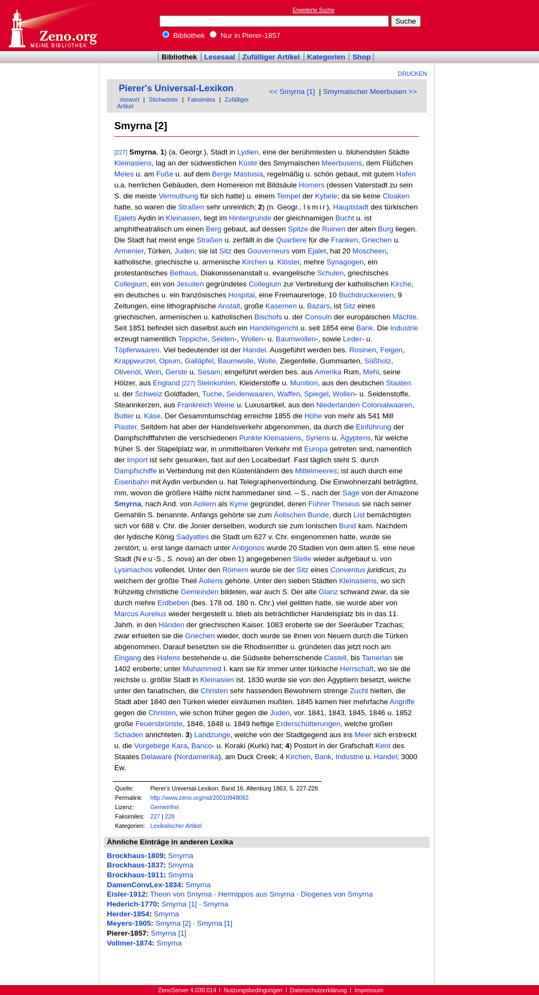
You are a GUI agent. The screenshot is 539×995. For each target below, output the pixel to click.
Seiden (223, 339)
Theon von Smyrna (181, 894)
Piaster (125, 427)
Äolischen (290, 515)
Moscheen (370, 251)
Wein (153, 372)
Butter (124, 416)
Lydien (247, 152)
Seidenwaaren (249, 394)
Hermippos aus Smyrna (256, 894)
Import (137, 460)
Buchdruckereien (366, 295)
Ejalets (125, 218)
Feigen (391, 350)
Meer (363, 735)
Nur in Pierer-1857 (245, 35)
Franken (344, 240)
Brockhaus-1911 (135, 875)
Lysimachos (133, 570)
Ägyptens (355, 438)
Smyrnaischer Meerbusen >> (370, 91)
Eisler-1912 (126, 894)
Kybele (326, 196)
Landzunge (212, 735)
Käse (152, 416)
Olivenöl (127, 372)
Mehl (371, 372)
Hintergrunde (250, 218)
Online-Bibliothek (52, 25)
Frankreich (195, 405)
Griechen (377, 240)
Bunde (318, 515)
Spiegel (316, 394)
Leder (352, 339)
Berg (213, 229)
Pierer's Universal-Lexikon (176, 88)
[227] (121, 152)
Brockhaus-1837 (135, 865)
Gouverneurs (269, 251)
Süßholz (377, 361)
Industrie (404, 328)
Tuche (212, 394)
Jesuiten (190, 284)
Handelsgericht (274, 328)
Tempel (288, 196)
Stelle (302, 559)
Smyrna (127, 504)
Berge (222, 174)
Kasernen (281, 306)
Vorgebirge (151, 746)
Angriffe (402, 702)
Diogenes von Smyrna (337, 894)
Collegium (130, 284)
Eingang (127, 658)
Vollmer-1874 (129, 943)
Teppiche (192, 339)
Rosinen (362, 350)
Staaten (398, 383)
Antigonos (248, 548)
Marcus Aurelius (140, 614)
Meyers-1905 (129, 923)
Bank (364, 328)
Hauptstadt (351, 207)
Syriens (317, 438)
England (166, 383)
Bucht (345, 218)
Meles (124, 174)
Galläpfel (199, 361)
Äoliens (211, 581)
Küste (248, 163)
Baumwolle (236, 361)
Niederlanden (338, 405)
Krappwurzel (134, 361)
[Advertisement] (488, 25)
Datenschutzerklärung (318, 990)
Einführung (373, 427)
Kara (179, 746)
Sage (351, 493)
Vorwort (129, 99)
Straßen (191, 207)
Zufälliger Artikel (271, 57)
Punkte (250, 438)
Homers (311, 185)
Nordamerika (197, 757)
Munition (304, 383)
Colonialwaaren (387, 405)
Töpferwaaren (137, 350)
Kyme (238, 504)
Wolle (266, 361)
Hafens (168, 658)
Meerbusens (342, 163)
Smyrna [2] (173, 923)
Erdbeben (173, 603)
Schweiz (148, 394)
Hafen (406, 174)
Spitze (298, 229)
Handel (254, 350)
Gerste (177, 372)
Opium (169, 361)
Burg (385, 229)
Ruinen (333, 229)
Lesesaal (219, 57)
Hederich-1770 (132, 904)
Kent (383, 746)
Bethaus (182, 273)
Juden (184, 251)
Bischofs (268, 317)
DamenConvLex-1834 (144, 885)
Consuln (318, 317)
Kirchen (254, 262)
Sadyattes (192, 537)
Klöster (288, 262)
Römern (235, 570)
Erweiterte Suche (313, 10)
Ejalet (316, 251)
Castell (335, 658)
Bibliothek (183, 35)
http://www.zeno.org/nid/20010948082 (199, 797)
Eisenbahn (131, 482)
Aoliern (204, 504)
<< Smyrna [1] (292, 91)
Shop (362, 57)
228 (170, 816)
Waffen (288, 394)
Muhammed (202, 669)
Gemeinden (199, 592)
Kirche (401, 284)
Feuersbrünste (159, 724)
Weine (224, 405)
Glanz (328, 592)
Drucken (412, 73)
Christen (214, 691)
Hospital (241, 295)
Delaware (156, 757)
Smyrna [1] (179, 904)
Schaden (129, 735)
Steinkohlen (216, 383)
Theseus (346, 504)
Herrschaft (356, 669)
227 (155, 816)
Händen (171, 625)
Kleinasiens (133, 163)
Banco (201, 746)
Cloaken (396, 196)
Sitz (225, 251)
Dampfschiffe (135, 471)
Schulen (330, 273)
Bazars (318, 306)
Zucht (359, 691)
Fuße (164, 174)
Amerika (328, 372)
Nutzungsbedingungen (253, 990)
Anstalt (229, 306)
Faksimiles (201, 99)
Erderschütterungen (308, 724)
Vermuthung (178, 196)
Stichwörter (163, 99)
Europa (316, 449)
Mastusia (248, 174)
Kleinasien (183, 218)
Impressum (368, 990)
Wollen (252, 339)
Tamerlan (377, 658)
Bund (347, 526)
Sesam (208, 372)
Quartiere (291, 240)
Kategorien (326, 57)
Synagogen (345, 262)
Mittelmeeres (316, 471)
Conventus (348, 570)
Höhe (313, 416)
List (359, 515)
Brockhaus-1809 (135, 856)
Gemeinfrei (164, 807)
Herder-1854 (128, 914)
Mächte (405, 317)
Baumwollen (296, 339)
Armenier (129, 251)
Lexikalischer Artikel (176, 825)
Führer (318, 504)
